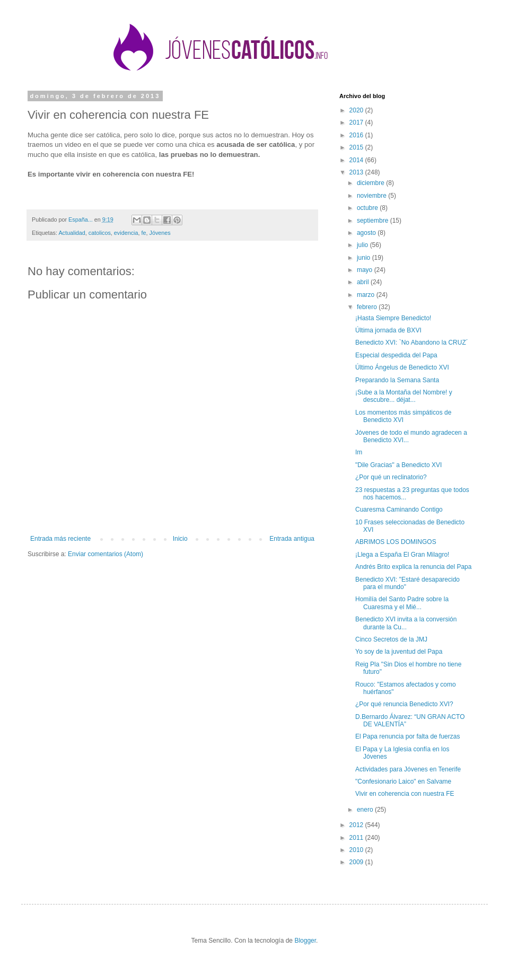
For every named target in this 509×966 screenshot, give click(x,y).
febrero (368, 307)
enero (366, 809)
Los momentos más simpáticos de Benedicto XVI (403, 416)
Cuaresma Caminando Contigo (399, 509)
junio (364, 257)
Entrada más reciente (60, 538)
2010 (357, 850)
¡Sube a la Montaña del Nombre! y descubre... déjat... (403, 396)
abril (364, 282)
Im (358, 452)
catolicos (100, 233)
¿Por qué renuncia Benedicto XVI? (404, 704)
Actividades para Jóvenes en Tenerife (408, 769)
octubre (368, 208)
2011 (357, 837)
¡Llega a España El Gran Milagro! (402, 554)
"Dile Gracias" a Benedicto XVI (398, 465)
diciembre (371, 183)
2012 (357, 825)
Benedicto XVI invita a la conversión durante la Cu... (406, 623)
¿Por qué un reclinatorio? (391, 477)
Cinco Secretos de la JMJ (391, 639)
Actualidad (71, 233)
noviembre (372, 195)
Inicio (180, 538)
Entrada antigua (291, 538)
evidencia (126, 233)
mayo (365, 270)
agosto (367, 232)
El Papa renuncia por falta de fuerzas (407, 736)
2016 (357, 135)
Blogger (305, 940)
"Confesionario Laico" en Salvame (403, 781)
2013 (357, 172)
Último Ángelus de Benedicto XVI (402, 367)
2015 (357, 147)
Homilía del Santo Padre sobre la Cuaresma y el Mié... (402, 602)
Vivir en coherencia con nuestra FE (404, 793)
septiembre (373, 220)
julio (363, 245)
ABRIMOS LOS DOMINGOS (395, 542)
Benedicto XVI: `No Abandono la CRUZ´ (411, 342)
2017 (357, 122)
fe (143, 233)
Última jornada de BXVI (388, 330)
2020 (357, 110)
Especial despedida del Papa (396, 355)
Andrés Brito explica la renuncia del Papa (413, 566)
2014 (357, 160)
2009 (357, 862)
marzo (366, 294)
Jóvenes (160, 233)
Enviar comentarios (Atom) (105, 554)
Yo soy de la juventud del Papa (398, 651)
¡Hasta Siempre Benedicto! (393, 318)
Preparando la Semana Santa (397, 380)
